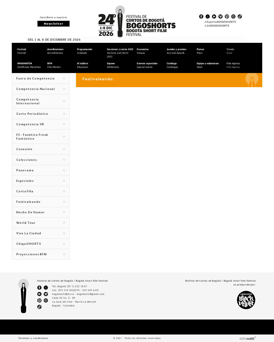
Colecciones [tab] (40, 160)
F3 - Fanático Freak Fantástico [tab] (40, 137)
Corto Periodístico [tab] (40, 114)
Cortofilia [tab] (40, 191)
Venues (143, 51)
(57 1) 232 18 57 (77, 286)
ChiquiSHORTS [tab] (40, 244)
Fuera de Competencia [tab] (40, 78)
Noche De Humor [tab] (40, 212)
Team (208, 65)
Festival (21, 51)
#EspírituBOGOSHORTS (220, 22)
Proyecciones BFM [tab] (40, 254)
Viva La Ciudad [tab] (40, 233)
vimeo (220, 16)
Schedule (84, 51)
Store (230, 51)
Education (82, 65)
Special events (147, 65)
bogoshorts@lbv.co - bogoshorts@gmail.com (78, 294)
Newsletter (53, 23)
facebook (201, 16)
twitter (208, 16)
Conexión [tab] (40, 149)
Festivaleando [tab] (40, 202)
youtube (214, 16)
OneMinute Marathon (29, 65)
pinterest (227, 16)
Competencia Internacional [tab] (40, 101)
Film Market (54, 65)
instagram (233, 16)
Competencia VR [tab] (40, 124)
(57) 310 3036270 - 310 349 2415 (78, 290)
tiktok (240, 16)
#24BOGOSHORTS (216, 26)
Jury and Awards (176, 51)
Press (200, 51)
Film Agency (233, 65)
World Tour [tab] (40, 223)
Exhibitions (113, 65)
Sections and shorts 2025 (120, 53)
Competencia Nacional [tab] (40, 89)
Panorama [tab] (40, 170)
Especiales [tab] (40, 181)
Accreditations (55, 51)
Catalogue (172, 65)
